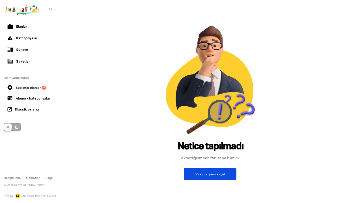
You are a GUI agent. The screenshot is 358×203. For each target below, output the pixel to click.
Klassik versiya (23, 109)
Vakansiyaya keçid (210, 174)
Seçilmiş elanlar (26, 87)
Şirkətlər (18, 61)
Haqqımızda (12, 178)
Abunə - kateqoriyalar (28, 98)
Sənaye (17, 49)
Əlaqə (48, 178)
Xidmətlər (33, 178)
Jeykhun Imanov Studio (38, 196)
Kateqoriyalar (22, 38)
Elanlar (17, 26)
